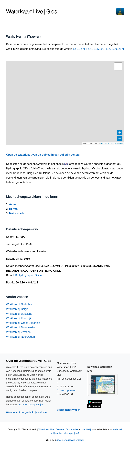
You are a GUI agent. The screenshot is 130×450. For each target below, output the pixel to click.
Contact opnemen (66, 390)
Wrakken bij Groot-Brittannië (23, 322)
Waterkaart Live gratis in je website (26, 412)
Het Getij (86, 429)
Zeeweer (60, 429)
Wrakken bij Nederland (20, 304)
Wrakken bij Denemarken (21, 327)
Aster (12, 204)
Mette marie (16, 213)
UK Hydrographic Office (27, 275)
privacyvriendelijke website (70, 440)
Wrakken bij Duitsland (19, 313)
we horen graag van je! (30, 404)
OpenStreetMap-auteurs (112, 143)
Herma (13, 208)
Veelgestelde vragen (68, 409)
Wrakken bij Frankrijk (18, 318)
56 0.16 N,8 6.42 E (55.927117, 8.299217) (98, 48)
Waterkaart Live (46, 429)
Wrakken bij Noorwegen (20, 336)
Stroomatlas (72, 429)
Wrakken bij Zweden (18, 332)
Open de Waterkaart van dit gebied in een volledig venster (43, 154)
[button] (118, 66)
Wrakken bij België (17, 309)
